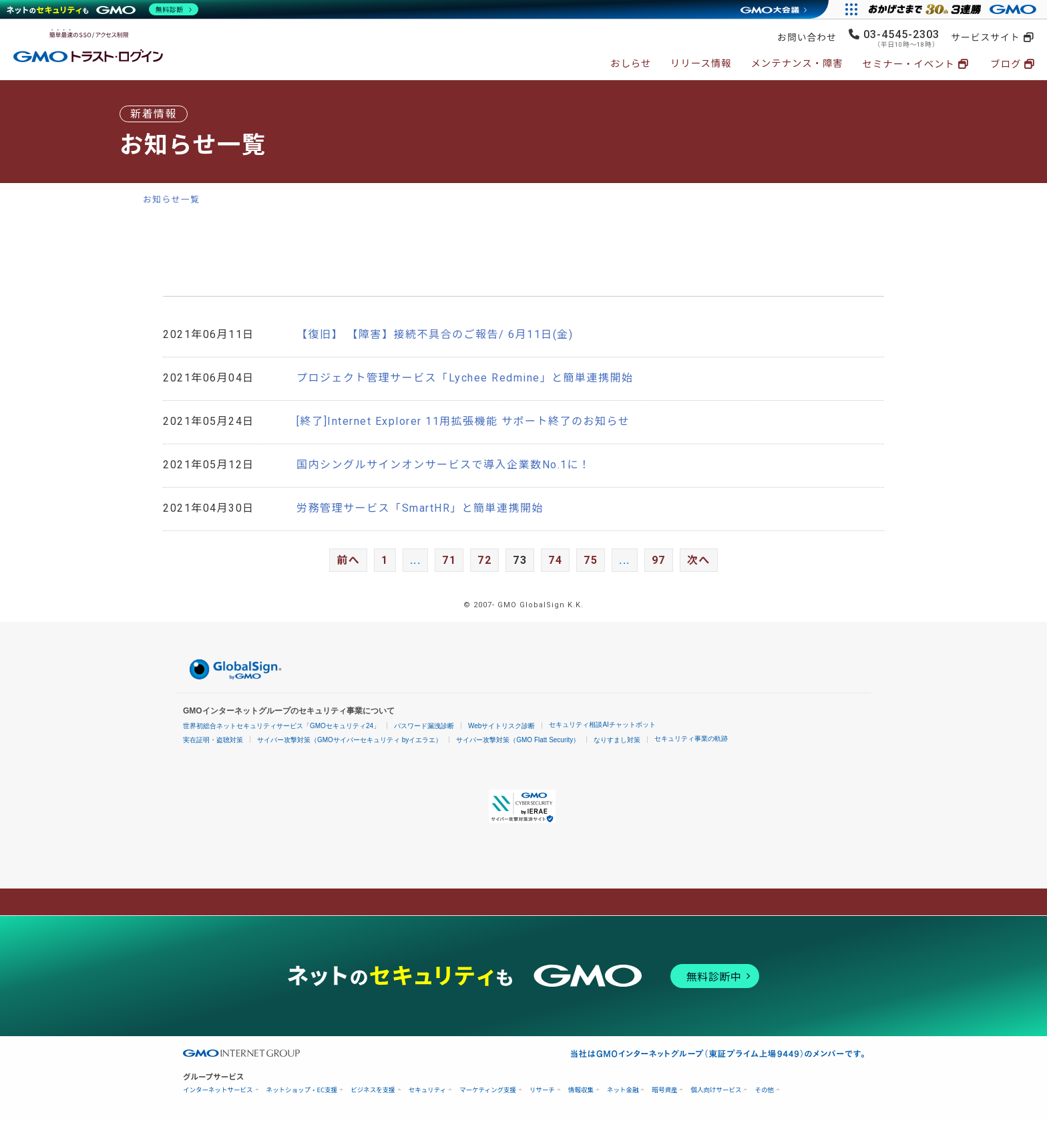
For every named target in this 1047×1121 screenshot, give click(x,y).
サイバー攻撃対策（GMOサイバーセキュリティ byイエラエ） (349, 740)
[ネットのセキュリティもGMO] (102, 9)
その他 (764, 1090)
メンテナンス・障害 (797, 63)
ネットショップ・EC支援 (302, 1090)
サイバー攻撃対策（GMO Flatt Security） (518, 740)
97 (659, 560)
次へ (698, 560)
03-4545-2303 (901, 34)
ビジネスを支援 (373, 1090)
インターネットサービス (218, 1090)
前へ (348, 560)
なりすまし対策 (617, 740)
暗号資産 (664, 1090)
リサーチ (542, 1090)
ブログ (1005, 64)
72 (484, 560)
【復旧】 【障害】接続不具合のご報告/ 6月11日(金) (434, 334)
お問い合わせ (807, 37)
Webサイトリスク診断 (501, 726)
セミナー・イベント (908, 64)
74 (555, 560)
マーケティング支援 (487, 1090)
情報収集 (581, 1090)
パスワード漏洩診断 (424, 726)
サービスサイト (985, 37)
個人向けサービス (715, 1090)
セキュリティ (427, 1090)
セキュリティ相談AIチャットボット (602, 724)
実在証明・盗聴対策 (213, 740)
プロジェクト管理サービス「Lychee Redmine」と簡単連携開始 (465, 377)
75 (591, 560)
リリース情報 (701, 63)
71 (449, 560)
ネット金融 (623, 1090)
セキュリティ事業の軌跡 (691, 738)
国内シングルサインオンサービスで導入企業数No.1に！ (443, 464)
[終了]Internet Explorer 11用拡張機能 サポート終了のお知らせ (463, 421)
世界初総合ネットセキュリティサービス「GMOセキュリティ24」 (281, 726)
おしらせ (630, 63)
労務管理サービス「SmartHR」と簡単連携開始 (420, 508)
